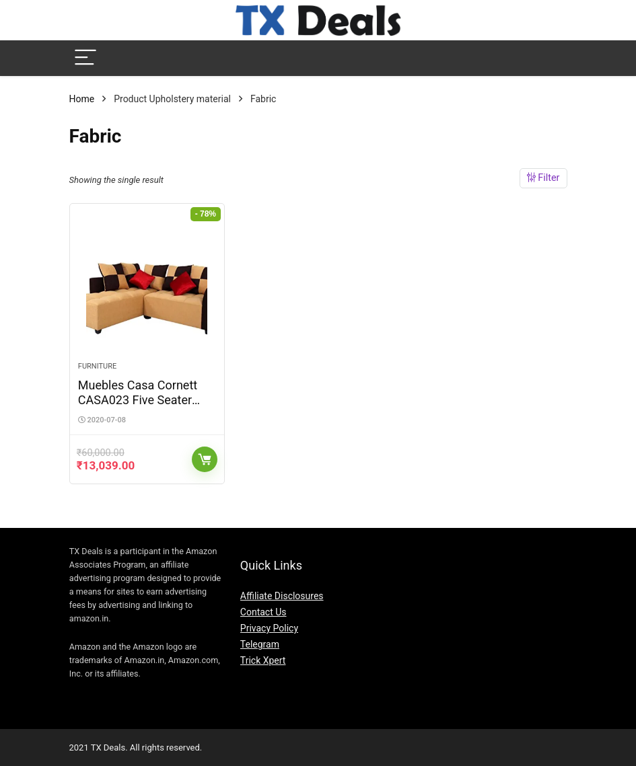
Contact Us (263, 612)
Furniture (97, 366)
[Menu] (85, 58)
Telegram (259, 644)
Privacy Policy (269, 628)
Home (82, 98)
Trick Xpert (263, 660)
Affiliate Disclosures (282, 595)
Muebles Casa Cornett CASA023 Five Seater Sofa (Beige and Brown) (141, 400)
